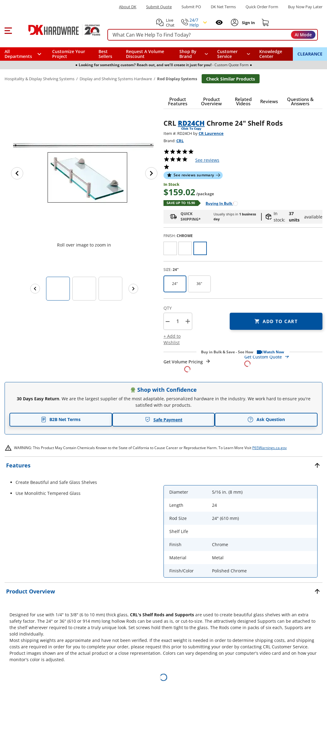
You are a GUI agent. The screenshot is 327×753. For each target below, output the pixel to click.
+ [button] (187, 321)
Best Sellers (105, 54)
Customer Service (227, 54)
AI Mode (303, 35)
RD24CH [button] (191, 123)
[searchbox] (213, 35)
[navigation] (233, 54)
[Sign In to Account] (248, 22)
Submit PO (191, 6)
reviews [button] (207, 160)
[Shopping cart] (265, 22)
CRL (180, 140)
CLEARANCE (309, 54)
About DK (127, 6)
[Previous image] (17, 173)
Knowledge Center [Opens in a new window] (270, 54)
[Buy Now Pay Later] (305, 6)
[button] (8, 30)
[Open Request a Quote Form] (187, 365)
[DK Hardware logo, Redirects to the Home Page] (57, 30)
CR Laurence (211, 133)
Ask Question (266, 419)
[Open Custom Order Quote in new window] (283, 360)
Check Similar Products (230, 79)
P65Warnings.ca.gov (269, 447)
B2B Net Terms (61, 419)
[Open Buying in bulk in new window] (219, 203)
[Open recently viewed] (219, 22)
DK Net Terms (223, 6)
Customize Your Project (68, 54)
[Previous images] (35, 289)
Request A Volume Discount (145, 54)
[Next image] (151, 173)
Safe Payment (163, 420)
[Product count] (177, 321)
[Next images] (133, 289)
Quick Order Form (262, 6)
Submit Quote (159, 6)
